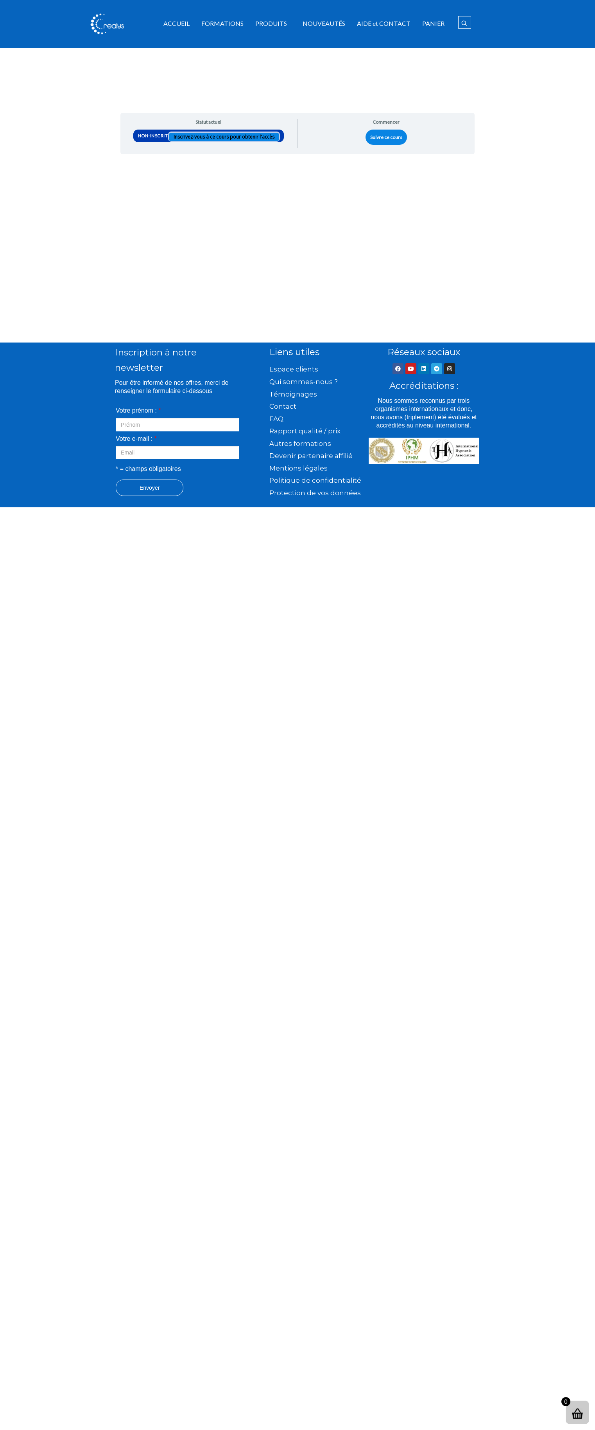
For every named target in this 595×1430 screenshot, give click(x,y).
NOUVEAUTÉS (324, 23)
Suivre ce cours (386, 137)
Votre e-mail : (136, 438)
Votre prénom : (138, 410)
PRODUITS (271, 23)
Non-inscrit (153, 135)
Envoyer (150, 488)
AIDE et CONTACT (383, 23)
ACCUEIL (176, 23)
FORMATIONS (222, 23)
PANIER (433, 23)
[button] (273, 23)
